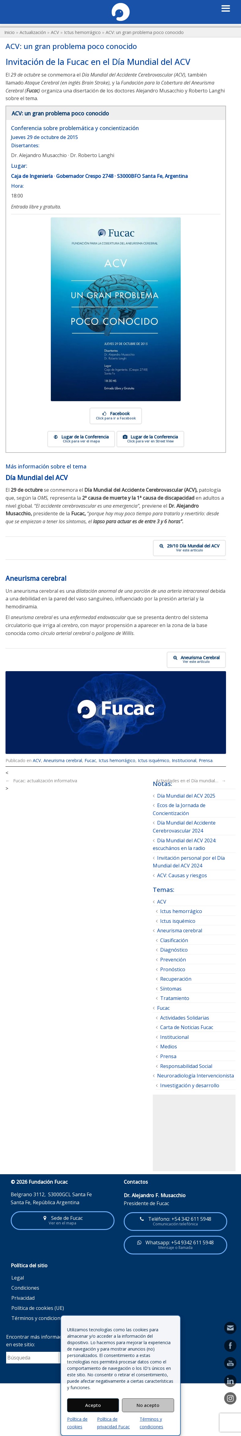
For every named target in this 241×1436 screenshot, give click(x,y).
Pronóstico (172, 969)
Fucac (90, 760)
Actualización (33, 32)
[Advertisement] (194, 1133)
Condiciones (25, 1288)
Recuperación (175, 979)
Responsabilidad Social (186, 1066)
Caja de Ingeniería (32, 176)
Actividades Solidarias (184, 1017)
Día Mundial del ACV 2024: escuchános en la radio (184, 844)
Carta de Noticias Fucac (186, 1027)
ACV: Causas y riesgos (182, 875)
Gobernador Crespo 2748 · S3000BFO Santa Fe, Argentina (122, 176)
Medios (168, 1046)
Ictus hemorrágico (82, 32)
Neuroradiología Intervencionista (195, 1076)
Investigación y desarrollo (189, 1085)
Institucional (184, 760)
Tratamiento (174, 998)
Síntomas (171, 988)
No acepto (148, 1405)
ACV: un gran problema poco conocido (145, 32)
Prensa (206, 760)
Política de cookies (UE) (37, 1308)
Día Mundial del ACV (37, 478)
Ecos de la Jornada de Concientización (179, 809)
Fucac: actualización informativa (41, 780)
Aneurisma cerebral (36, 578)
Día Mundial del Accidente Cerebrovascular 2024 (184, 827)
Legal (17, 1278)
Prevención (173, 960)
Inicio (9, 32)
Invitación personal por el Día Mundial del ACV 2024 (189, 862)
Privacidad (23, 1298)
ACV (55, 32)
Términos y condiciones (38, 1318)
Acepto (93, 1405)
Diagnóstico (174, 950)
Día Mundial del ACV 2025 (186, 795)
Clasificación (174, 940)
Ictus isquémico (153, 760)
